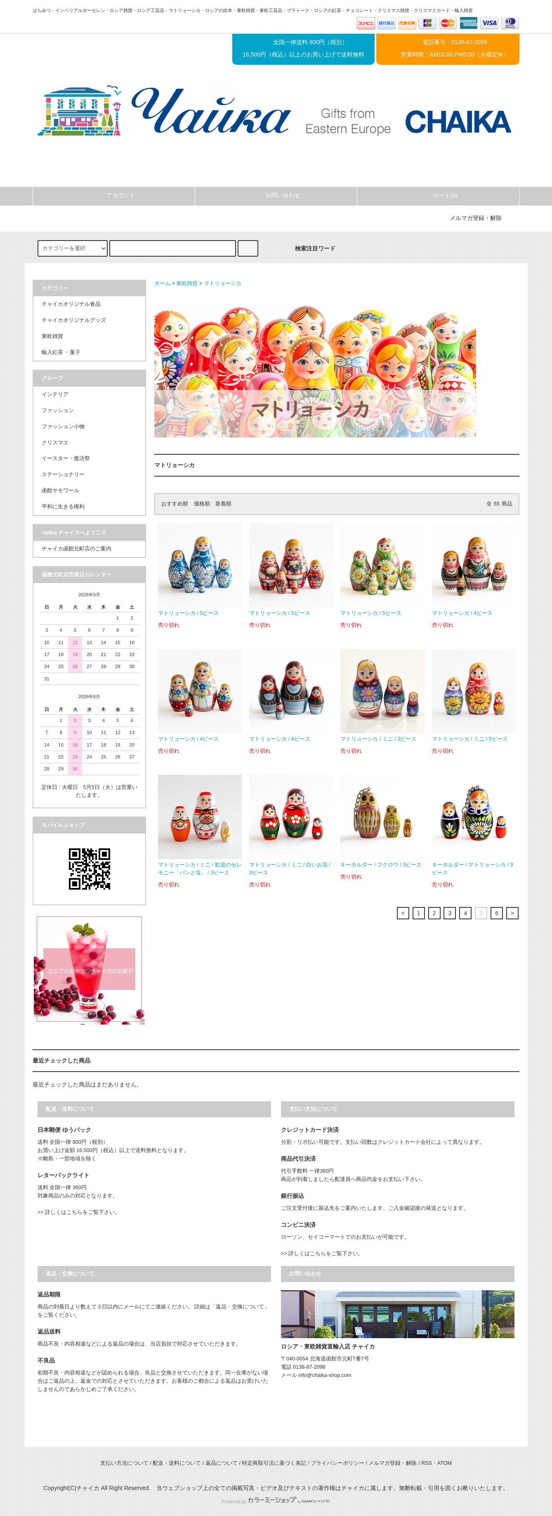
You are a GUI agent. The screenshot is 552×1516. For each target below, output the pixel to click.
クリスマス (55, 443)
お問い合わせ (276, 195)
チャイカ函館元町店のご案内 (76, 549)
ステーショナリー (63, 474)
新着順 (223, 504)
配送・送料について (177, 1463)
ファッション (58, 410)
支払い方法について (124, 1463)
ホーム (162, 283)
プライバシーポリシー (337, 1463)
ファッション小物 (63, 427)
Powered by (276, 1501)
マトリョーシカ (222, 283)
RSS (426, 1463)
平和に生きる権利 (63, 507)
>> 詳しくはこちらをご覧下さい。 (79, 1212)
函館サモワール (60, 491)
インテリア (55, 394)
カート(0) (438, 195)
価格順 (202, 504)
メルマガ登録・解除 (476, 218)
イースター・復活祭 (66, 458)
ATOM (444, 1463)
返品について (221, 1463)
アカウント (113, 195)
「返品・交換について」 (239, 1307)
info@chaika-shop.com (324, 1375)
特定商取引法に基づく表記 (274, 1463)
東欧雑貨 (187, 283)
